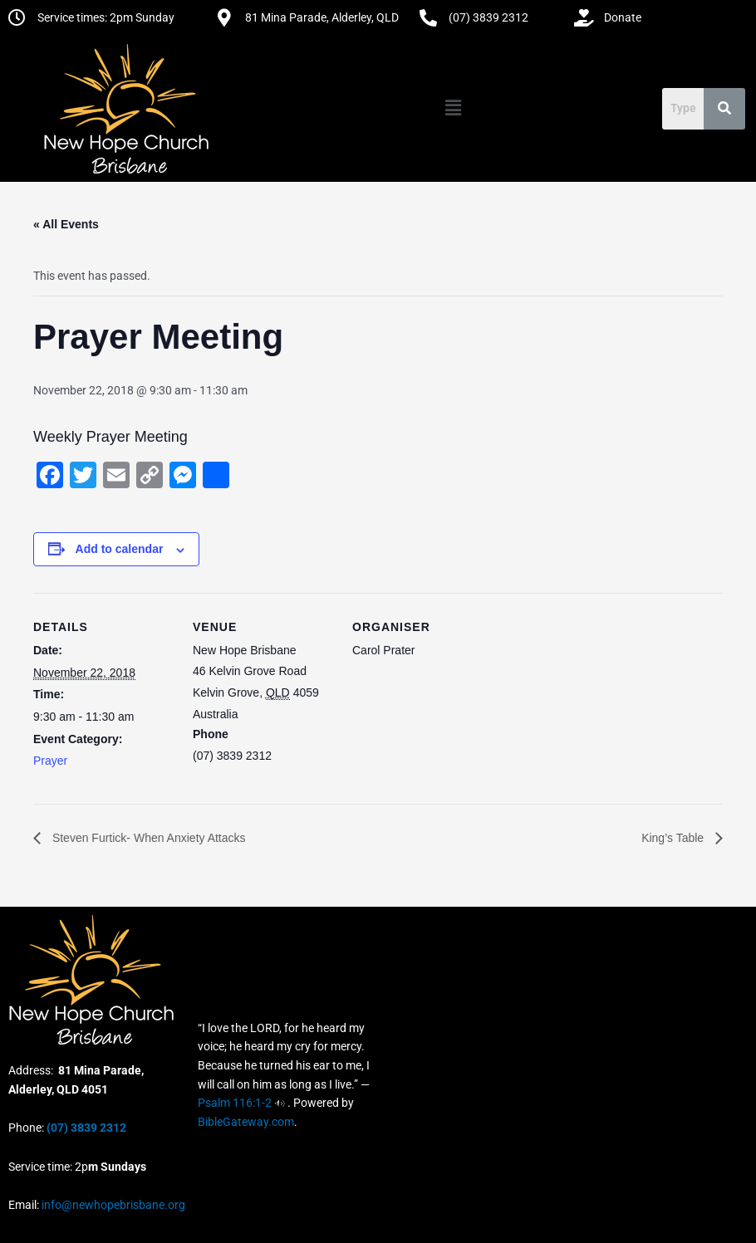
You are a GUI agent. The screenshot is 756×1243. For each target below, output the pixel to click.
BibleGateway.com (246, 1121)
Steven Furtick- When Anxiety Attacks (147, 837)
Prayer (50, 760)
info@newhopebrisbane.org (112, 1204)
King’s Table (674, 837)
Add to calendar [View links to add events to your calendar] (120, 548)
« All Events (66, 224)
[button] (453, 108)
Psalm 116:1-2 (235, 1102)
